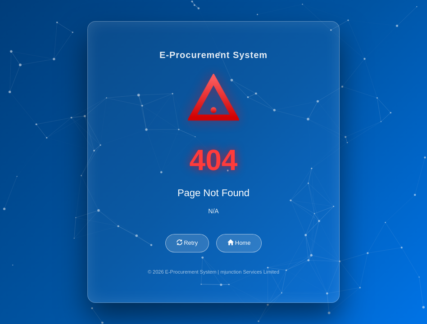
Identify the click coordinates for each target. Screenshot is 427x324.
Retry (187, 242)
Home (238, 242)
